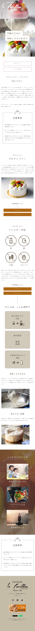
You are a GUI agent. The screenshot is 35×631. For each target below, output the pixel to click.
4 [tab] (19, 197)
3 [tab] (18, 197)
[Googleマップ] (17, 595)
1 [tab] (15, 197)
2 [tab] (16, 197)
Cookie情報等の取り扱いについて (17, 619)
